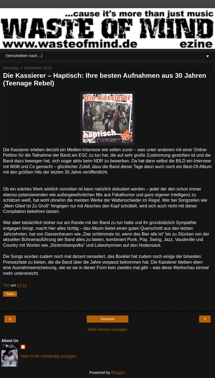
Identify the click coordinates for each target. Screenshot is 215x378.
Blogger (118, 372)
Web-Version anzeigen (107, 329)
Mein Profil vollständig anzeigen (48, 356)
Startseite (108, 319)
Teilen (10, 294)
